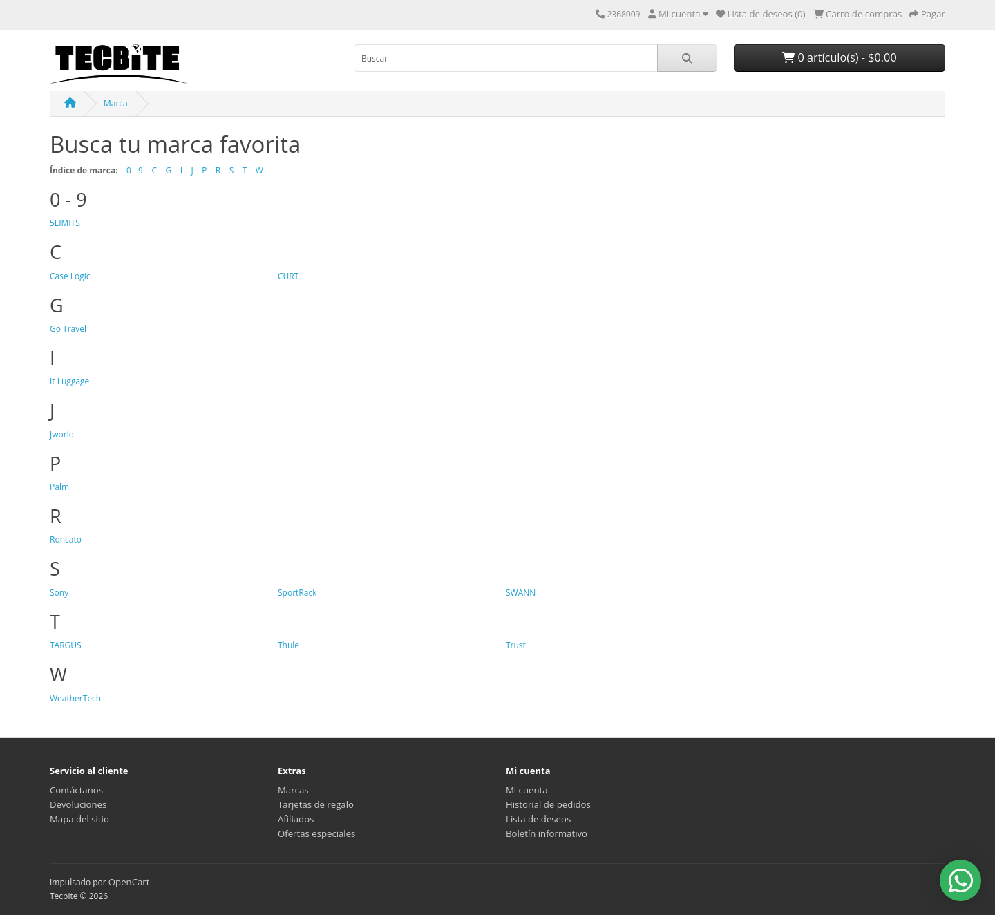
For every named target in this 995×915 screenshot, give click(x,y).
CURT (288, 276)
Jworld (62, 434)
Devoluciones (78, 804)
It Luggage (69, 381)
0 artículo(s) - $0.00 (839, 57)
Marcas (293, 790)
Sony (59, 592)
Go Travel (68, 328)
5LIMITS (65, 223)
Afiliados (296, 819)
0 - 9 (134, 170)
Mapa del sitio (79, 819)
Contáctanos (76, 790)
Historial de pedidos (548, 804)
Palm (59, 487)
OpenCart (129, 882)
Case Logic (70, 276)
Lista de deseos (538, 819)
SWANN (521, 592)
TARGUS (66, 645)
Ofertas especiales (316, 833)
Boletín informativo (546, 833)
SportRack (297, 592)
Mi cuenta (527, 790)
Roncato (66, 539)
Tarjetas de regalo (316, 804)
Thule (288, 645)
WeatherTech (75, 698)
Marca (116, 103)
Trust (516, 645)
